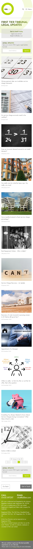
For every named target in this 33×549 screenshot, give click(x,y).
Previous (13, 459)
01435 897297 (18, 34)
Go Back (5, 486)
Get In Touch (26, 486)
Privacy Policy (16, 547)
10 (26, 462)
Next (20, 459)
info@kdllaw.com (18, 36)
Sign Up (27, 51)
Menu (29, 9)
